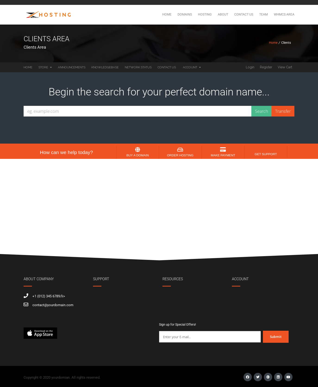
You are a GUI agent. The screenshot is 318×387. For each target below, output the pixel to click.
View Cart (285, 67)
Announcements (71, 67)
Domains (185, 14)
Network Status (138, 67)
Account (192, 67)
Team (263, 14)
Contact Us (243, 14)
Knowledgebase (105, 67)
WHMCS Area (284, 14)
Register (266, 67)
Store (45, 67)
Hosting (205, 14)
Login (250, 67)
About (223, 14)
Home (166, 14)
